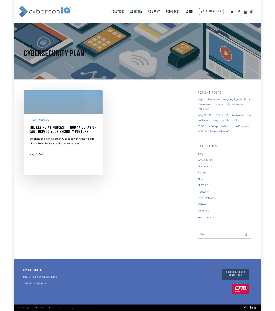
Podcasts (43, 120)
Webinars (203, 210)
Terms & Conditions (85, 308)
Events (202, 172)
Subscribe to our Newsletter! (235, 273)
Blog (200, 153)
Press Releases (206, 198)
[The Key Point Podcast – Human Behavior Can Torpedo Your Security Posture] (63, 126)
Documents (205, 166)
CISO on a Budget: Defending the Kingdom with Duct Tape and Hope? (223, 129)
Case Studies (205, 160)
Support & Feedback (35, 283)
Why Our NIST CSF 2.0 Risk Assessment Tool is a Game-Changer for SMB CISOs (224, 117)
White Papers (206, 217)
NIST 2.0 (203, 185)
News (32, 120)
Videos (202, 204)
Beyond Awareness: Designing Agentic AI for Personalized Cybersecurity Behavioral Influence (224, 103)
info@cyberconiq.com (45, 277)
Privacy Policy (66, 308)
